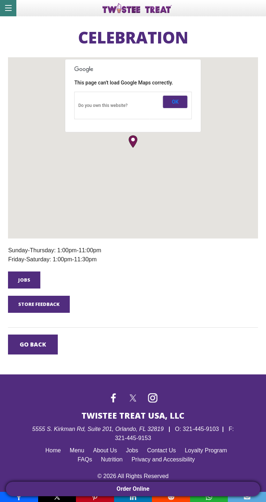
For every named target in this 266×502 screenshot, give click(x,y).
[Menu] (8, 8)
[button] (133, 141)
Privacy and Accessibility (163, 459)
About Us (105, 450)
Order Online (133, 488)
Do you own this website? (103, 105)
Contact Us (161, 450)
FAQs (84, 459)
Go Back (33, 344)
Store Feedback (39, 304)
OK (175, 102)
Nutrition (112, 459)
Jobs (24, 280)
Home (53, 450)
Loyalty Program (206, 450)
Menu (77, 450)
